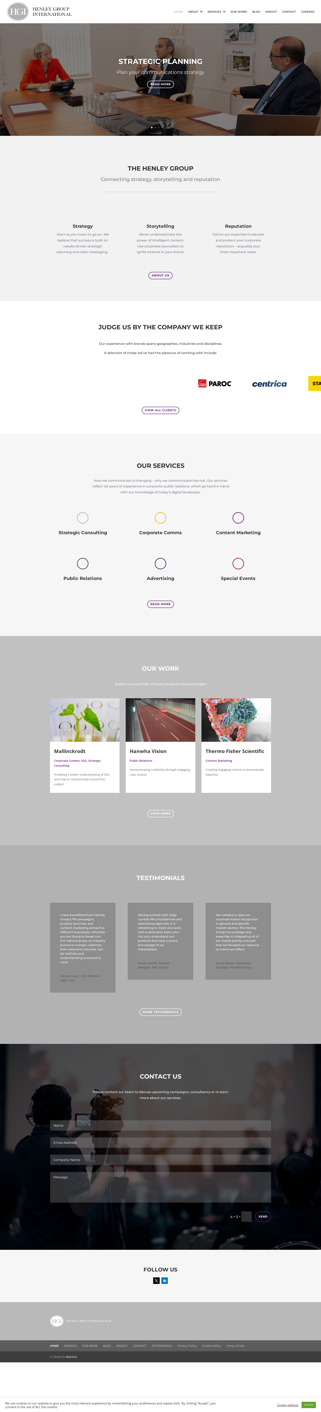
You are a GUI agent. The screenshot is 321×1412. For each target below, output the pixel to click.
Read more (160, 84)
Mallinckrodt (69, 751)
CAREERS (307, 11)
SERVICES (214, 11)
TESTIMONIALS (162, 1346)
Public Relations (141, 761)
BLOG (256, 11)
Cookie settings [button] (287, 1405)
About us (160, 275)
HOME (178, 11)
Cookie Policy (211, 1346)
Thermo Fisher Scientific (235, 751)
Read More (160, 604)
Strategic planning (160, 61)
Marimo (71, 1357)
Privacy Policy (187, 1346)
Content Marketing (219, 761)
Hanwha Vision (148, 751)
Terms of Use (235, 1346)
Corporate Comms (67, 761)
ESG (84, 761)
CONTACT (289, 11)
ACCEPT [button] (308, 1405)
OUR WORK (239, 11)
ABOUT (193, 11)
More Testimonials (161, 1012)
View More (161, 813)
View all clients (160, 410)
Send (263, 1216)
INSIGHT (271, 11)
